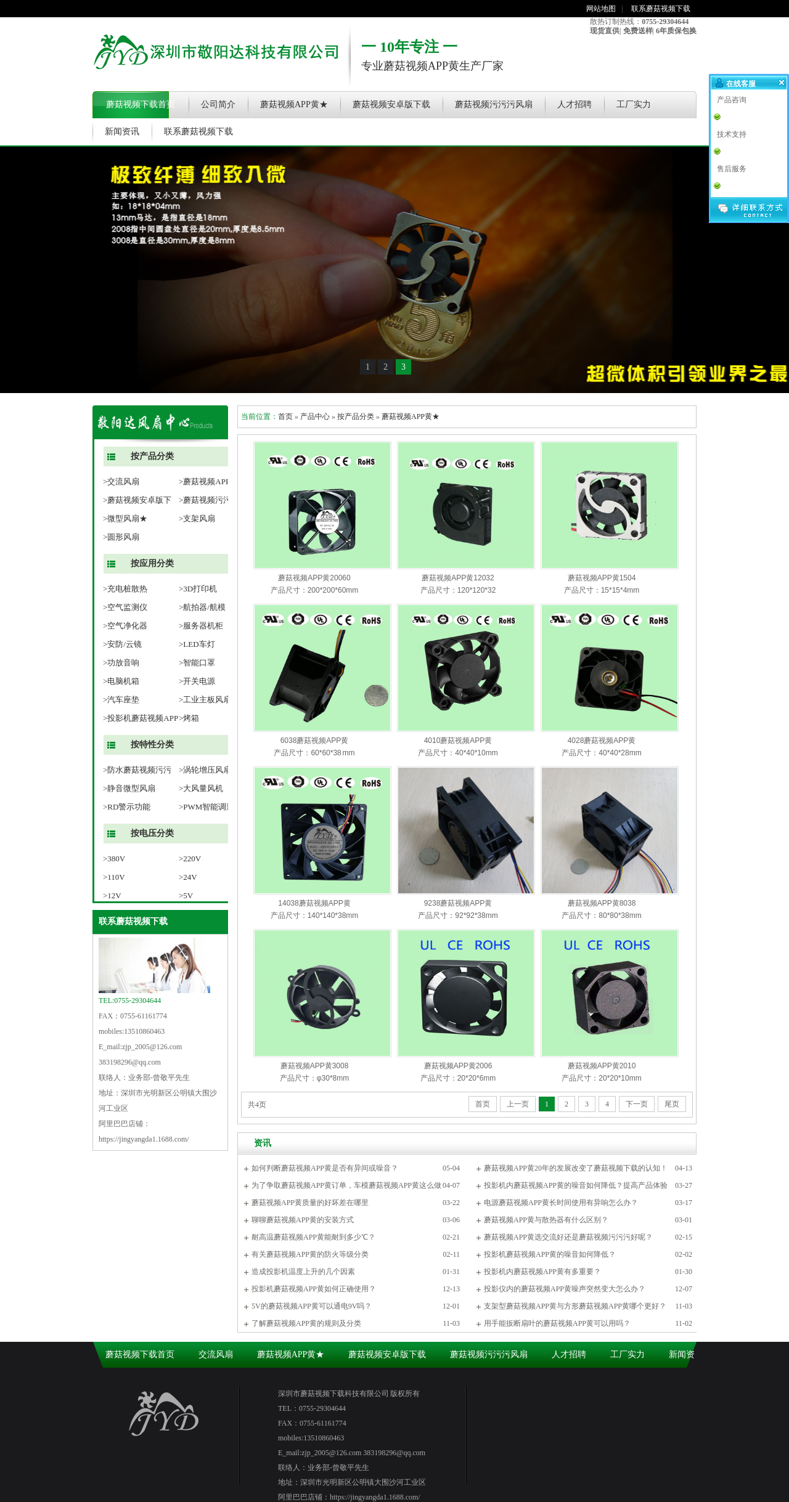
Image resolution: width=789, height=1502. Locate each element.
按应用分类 (152, 563)
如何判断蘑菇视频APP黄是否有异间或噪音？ (324, 1168)
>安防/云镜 (122, 644)
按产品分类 (152, 456)
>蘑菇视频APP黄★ (212, 481)
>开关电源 (197, 681)
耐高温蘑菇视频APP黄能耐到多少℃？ (313, 1237)
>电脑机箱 (121, 681)
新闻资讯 (122, 131)
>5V (186, 895)
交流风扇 (215, 1354)
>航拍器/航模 (202, 607)
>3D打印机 (198, 588)
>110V (114, 877)
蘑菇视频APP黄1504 (602, 578)
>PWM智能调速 (206, 806)
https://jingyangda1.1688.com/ (144, 1139)
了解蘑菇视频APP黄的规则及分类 (306, 1323)
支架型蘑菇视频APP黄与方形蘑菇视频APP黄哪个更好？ (575, 1306)
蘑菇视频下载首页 (140, 104)
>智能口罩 (197, 662)
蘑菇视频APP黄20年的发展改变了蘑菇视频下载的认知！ (576, 1168)
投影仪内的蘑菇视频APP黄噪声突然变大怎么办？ (564, 1289)
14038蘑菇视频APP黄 (314, 903)
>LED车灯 (197, 644)
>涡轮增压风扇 (205, 769)
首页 (285, 416)
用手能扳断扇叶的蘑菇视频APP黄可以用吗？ (557, 1323)
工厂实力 (633, 104)
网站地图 (601, 8)
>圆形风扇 (121, 537)
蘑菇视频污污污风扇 (494, 104)
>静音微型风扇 (129, 788)
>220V (190, 858)
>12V (112, 895)
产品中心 (315, 416)
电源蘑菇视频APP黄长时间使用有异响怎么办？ (561, 1202)
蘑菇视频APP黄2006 (458, 1066)
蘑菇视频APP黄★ (294, 104)
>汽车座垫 (121, 699)
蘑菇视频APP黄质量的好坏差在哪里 (310, 1202)
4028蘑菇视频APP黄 (602, 740)
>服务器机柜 (201, 625)
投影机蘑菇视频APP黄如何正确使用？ (313, 1289)
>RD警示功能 (126, 806)
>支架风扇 (197, 518)
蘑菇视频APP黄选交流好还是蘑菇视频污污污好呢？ (568, 1237)
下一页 (637, 1104)
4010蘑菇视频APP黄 (458, 740)
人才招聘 (574, 104)
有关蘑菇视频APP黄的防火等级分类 (310, 1254)
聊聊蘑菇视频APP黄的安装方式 (302, 1220)
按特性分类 (152, 744)
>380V (114, 858)
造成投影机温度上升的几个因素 (303, 1271)
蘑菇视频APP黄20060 (314, 578)
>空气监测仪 (125, 607)
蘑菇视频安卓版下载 (391, 104)
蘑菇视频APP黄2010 (602, 1066)
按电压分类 (152, 833)
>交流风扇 (121, 481)
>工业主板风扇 (205, 699)
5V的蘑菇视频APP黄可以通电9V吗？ (311, 1306)
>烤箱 (189, 718)
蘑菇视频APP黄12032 (458, 578)
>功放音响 (121, 662)
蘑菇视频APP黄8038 (602, 903)
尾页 (671, 1104)
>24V (188, 877)
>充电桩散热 (125, 588)
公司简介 (218, 104)
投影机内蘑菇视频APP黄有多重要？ (542, 1271)
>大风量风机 (201, 788)
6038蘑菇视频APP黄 (314, 740)
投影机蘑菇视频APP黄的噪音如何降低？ (550, 1254)
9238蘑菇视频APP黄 (458, 903)
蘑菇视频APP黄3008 (314, 1066)
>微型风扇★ (125, 518)
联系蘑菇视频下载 (660, 8)
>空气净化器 (125, 625)
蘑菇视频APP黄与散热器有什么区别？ (546, 1220)
